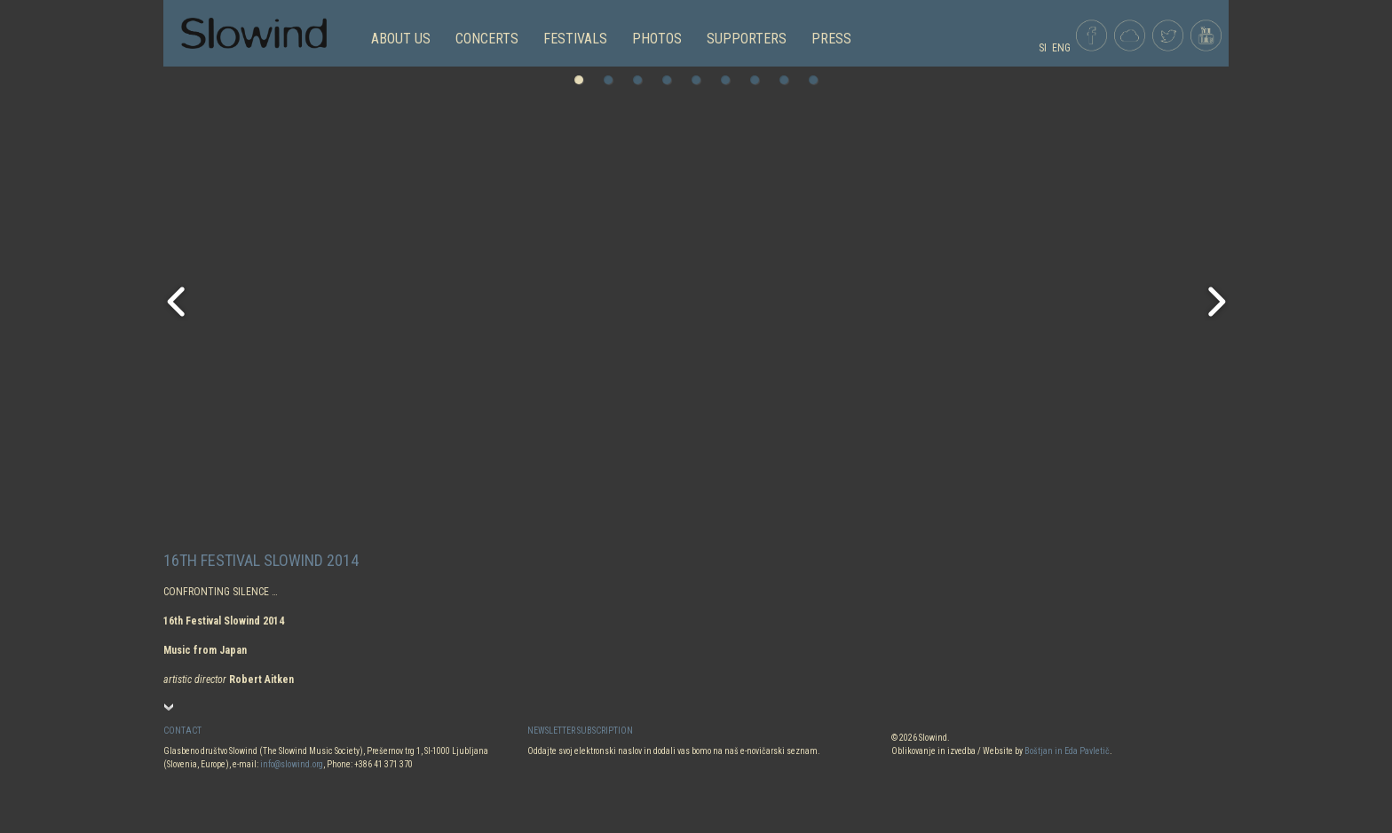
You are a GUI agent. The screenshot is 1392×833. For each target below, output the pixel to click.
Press (831, 38)
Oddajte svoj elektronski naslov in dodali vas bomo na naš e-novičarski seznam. (673, 751)
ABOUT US (401, 38)
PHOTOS (657, 38)
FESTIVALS (575, 38)
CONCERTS (486, 38)
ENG (1061, 48)
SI (1043, 48)
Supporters (747, 38)
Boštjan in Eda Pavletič (1067, 751)
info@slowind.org (291, 764)
